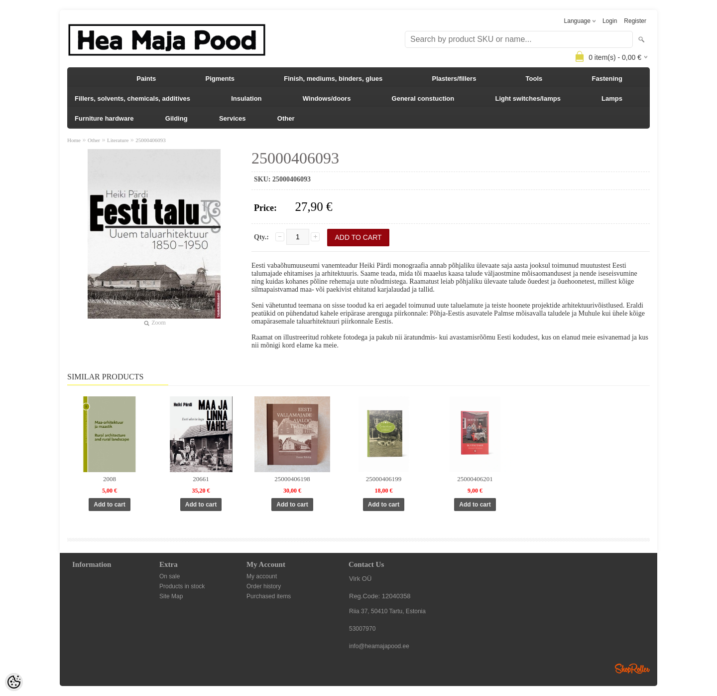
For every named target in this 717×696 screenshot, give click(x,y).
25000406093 (150, 140)
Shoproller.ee (632, 669)
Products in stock (182, 586)
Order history (263, 586)
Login (609, 20)
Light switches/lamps (527, 98)
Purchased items (268, 596)
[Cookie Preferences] (14, 682)
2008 (109, 479)
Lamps (611, 98)
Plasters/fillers (454, 78)
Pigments (220, 78)
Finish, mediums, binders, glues (333, 78)
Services (232, 118)
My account (261, 576)
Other (286, 118)
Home (74, 140)
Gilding (176, 118)
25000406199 (384, 479)
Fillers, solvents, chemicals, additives (132, 98)
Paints (146, 78)
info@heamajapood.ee (379, 646)
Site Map (171, 596)
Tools (534, 78)
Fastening (607, 78)
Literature (117, 140)
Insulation (246, 98)
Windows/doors (327, 98)
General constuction (423, 98)
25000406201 (475, 479)
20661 (201, 479)
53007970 (362, 628)
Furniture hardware (104, 118)
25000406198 (292, 479)
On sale (169, 576)
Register (635, 20)
